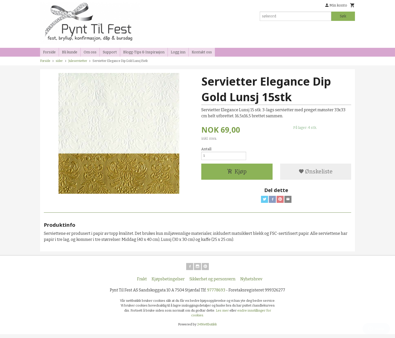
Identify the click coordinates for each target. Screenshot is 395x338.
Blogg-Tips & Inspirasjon (143, 52)
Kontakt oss (202, 52)
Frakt (142, 282)
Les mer (222, 314)
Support (110, 52)
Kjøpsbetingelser (168, 282)
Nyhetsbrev (251, 282)
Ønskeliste (316, 173)
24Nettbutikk (207, 328)
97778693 (216, 293)
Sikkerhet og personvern (212, 282)
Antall (206, 149)
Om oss (90, 52)
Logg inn (178, 52)
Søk (343, 16)
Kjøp (237, 173)
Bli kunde (69, 52)
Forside (49, 52)
